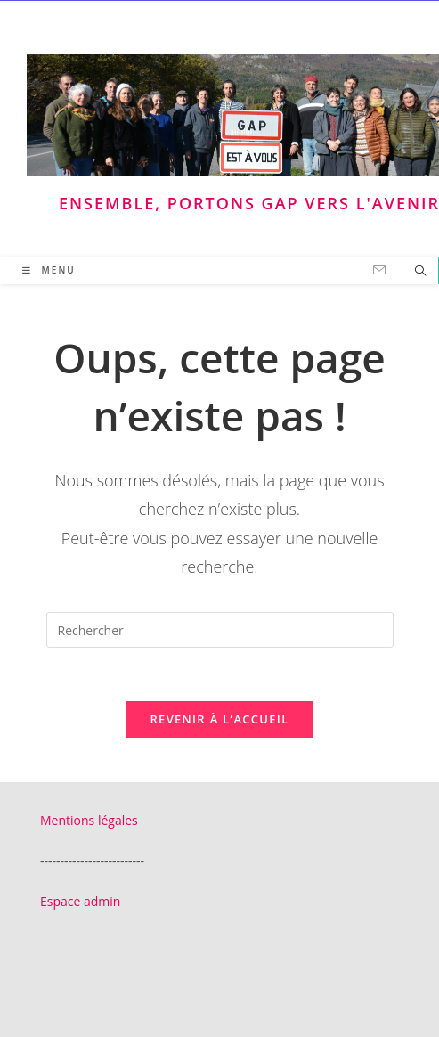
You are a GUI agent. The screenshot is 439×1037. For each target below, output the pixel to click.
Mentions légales (89, 820)
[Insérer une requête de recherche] (220, 630)
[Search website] (420, 272)
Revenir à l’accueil (219, 719)
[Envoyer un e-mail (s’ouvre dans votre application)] (379, 270)
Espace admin (80, 901)
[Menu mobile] (49, 270)
